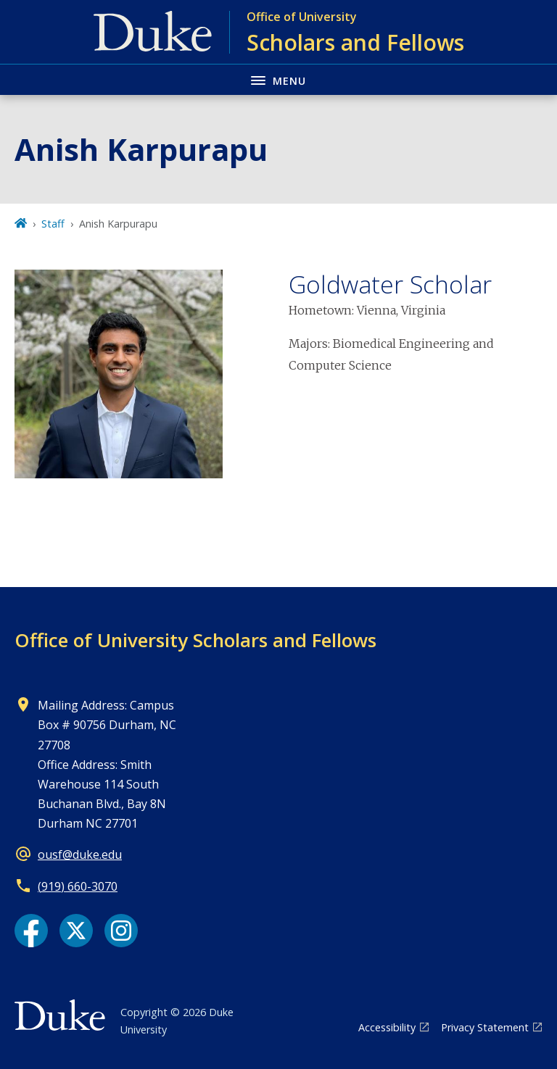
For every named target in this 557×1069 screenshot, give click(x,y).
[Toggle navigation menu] (278, 79)
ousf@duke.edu (80, 854)
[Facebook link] (31, 930)
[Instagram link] (121, 930)
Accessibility (387, 1027)
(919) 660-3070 (77, 886)
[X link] (76, 930)
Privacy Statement (485, 1027)
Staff (53, 223)
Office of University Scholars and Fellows (195, 640)
